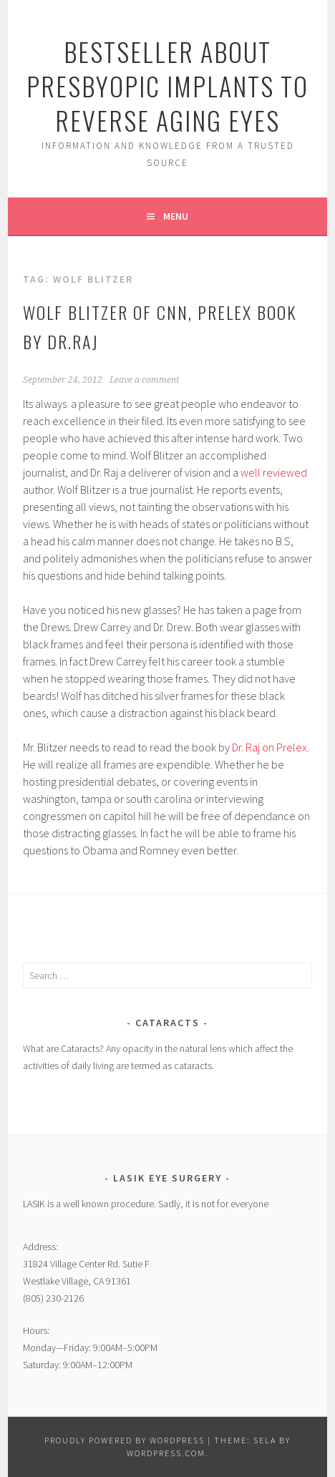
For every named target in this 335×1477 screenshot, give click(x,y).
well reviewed (274, 472)
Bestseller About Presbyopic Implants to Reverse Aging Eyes (167, 85)
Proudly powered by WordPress (124, 1440)
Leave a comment (144, 380)
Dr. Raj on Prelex (269, 747)
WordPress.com (166, 1453)
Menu (175, 216)
